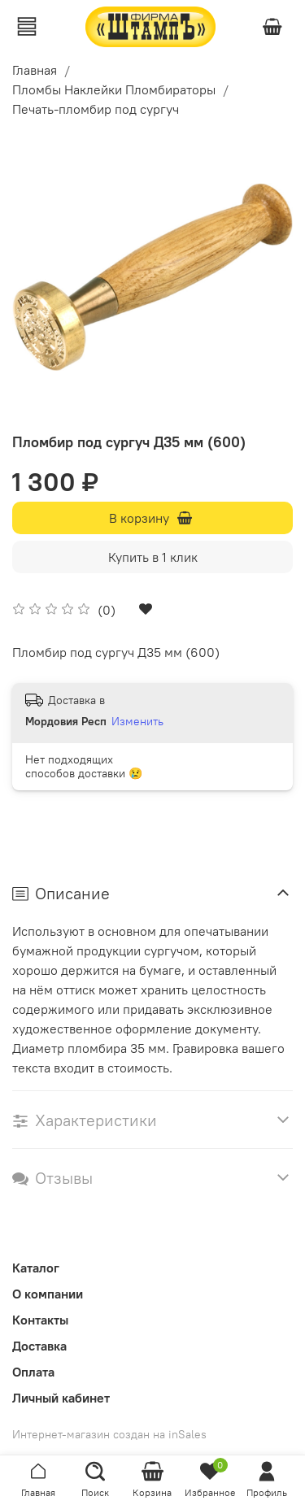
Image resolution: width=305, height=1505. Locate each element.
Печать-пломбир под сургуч (95, 109)
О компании (47, 1293)
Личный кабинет (61, 1398)
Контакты (40, 1319)
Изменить (137, 721)
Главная (34, 70)
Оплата (33, 1372)
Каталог (35, 1267)
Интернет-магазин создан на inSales (109, 1434)
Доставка (39, 1346)
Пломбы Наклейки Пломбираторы (114, 89)
